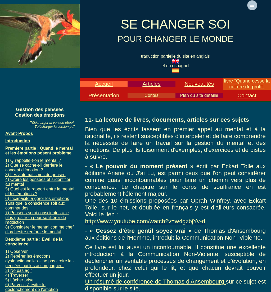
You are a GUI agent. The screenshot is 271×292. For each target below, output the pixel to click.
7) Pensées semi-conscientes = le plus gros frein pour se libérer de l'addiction (37, 218)
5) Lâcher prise (19, 280)
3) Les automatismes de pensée (35, 174)
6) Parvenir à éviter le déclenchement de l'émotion (31, 287)
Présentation (103, 95)
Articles (151, 84)
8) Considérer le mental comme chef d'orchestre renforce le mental (39, 229)
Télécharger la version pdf (54, 127)
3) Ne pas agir (18, 270)
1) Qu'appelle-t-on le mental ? (33, 160)
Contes (151, 95)
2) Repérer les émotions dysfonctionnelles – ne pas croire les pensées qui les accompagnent (39, 261)
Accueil (104, 84)
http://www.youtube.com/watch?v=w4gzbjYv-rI (145, 221)
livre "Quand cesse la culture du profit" (247, 83)
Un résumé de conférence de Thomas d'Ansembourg (155, 281)
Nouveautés (199, 84)
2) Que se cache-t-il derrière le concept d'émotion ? (33, 167)
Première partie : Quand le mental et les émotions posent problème (39, 150)
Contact (246, 95)
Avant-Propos (19, 133)
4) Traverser (16, 275)
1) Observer (16, 251)
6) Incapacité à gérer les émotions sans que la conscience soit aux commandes (37, 203)
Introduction (17, 141)
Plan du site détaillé (199, 95)
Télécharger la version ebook (52, 123)
